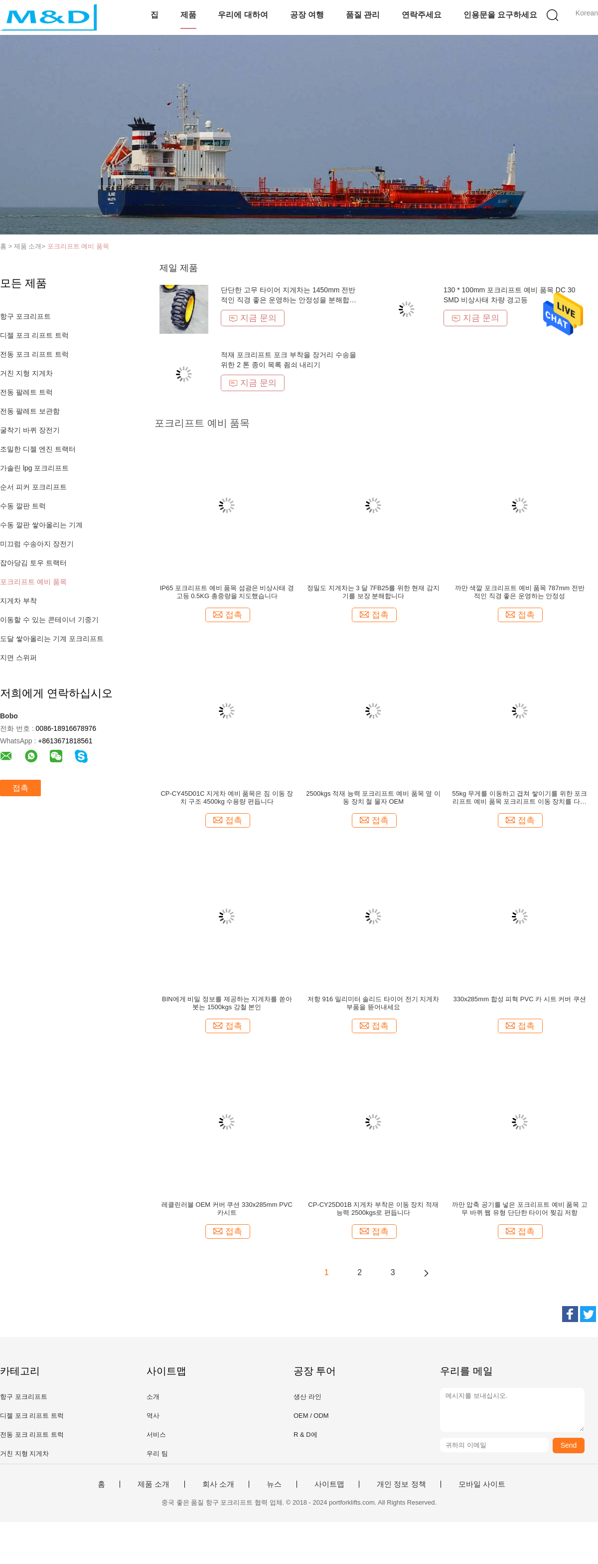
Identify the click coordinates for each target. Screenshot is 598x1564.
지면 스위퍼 (18, 658)
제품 (188, 14)
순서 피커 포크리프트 (33, 487)
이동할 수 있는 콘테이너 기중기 (49, 620)
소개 (153, 1396)
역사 (153, 1415)
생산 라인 (307, 1396)
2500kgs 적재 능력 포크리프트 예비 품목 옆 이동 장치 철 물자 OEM (373, 797)
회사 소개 (218, 1484)
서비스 (156, 1434)
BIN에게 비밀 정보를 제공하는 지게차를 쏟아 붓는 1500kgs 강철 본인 (227, 1003)
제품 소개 (153, 1484)
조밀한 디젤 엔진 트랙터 (38, 449)
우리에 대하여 (243, 14)
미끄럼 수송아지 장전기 (37, 544)
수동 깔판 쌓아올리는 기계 (41, 525)
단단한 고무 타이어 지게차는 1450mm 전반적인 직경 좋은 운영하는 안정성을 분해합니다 (288, 300)
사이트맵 (329, 1484)
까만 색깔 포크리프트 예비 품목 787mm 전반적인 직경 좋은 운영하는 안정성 (520, 592)
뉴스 (274, 1484)
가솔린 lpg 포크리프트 (34, 468)
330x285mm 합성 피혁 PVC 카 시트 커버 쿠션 (519, 999)
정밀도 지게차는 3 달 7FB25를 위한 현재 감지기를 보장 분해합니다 (373, 592)
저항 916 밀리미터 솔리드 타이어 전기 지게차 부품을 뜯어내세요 (373, 1003)
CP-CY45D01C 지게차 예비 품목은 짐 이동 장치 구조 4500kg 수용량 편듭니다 (226, 797)
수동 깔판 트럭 (23, 506)
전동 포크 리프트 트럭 (34, 354)
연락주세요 (422, 14)
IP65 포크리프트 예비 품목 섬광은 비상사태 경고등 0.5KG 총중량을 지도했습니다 (227, 592)
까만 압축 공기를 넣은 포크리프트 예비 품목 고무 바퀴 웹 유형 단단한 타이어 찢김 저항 (520, 1208)
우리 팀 (157, 1453)
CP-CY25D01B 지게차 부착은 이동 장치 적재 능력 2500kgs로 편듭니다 (373, 1208)
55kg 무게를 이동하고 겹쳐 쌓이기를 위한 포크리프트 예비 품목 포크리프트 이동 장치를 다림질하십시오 (519, 798)
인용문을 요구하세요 (500, 14)
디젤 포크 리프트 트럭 (34, 335)
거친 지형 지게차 (26, 373)
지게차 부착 (18, 601)
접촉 (20, 788)
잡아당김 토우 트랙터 (33, 563)
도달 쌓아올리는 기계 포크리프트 (52, 639)
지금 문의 (253, 318)
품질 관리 (363, 14)
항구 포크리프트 (25, 316)
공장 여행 (307, 14)
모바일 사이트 (481, 1484)
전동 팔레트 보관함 (30, 411)
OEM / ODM (311, 1415)
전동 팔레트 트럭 (26, 392)
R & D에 (305, 1434)
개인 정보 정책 (401, 1484)
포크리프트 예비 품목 (78, 246)
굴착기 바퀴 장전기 (30, 430)
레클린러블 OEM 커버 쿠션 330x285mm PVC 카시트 (227, 1208)
